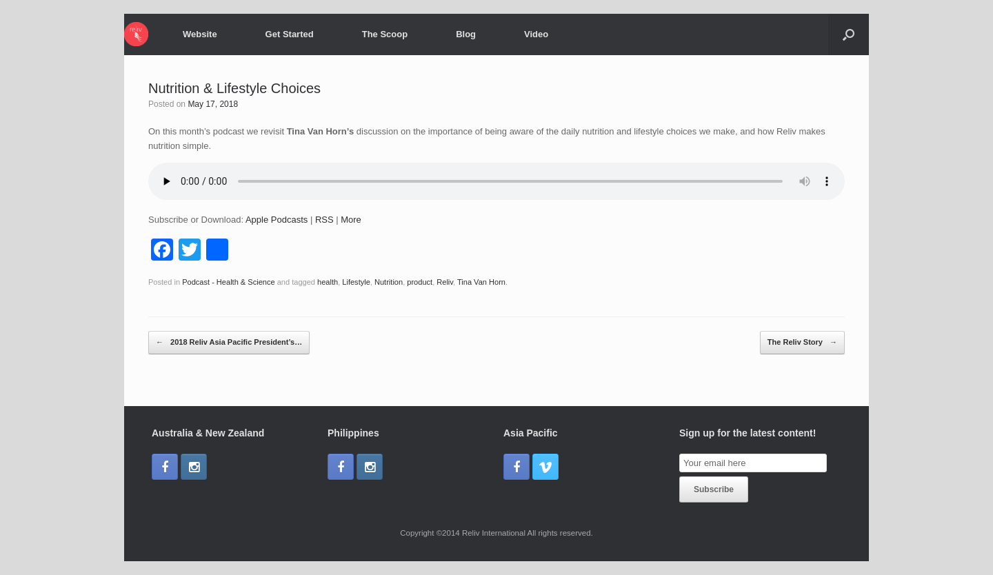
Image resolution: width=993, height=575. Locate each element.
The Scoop (385, 34)
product (419, 282)
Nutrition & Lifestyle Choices (234, 88)
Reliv (445, 282)
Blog (466, 34)
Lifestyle (356, 282)
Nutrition (388, 282)
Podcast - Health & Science (228, 282)
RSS (324, 219)
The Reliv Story (802, 343)
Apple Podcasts (276, 219)
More (351, 219)
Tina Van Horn (481, 282)
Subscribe (714, 489)
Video (536, 34)
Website (200, 34)
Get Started (289, 34)
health (327, 282)
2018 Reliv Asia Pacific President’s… (229, 343)
